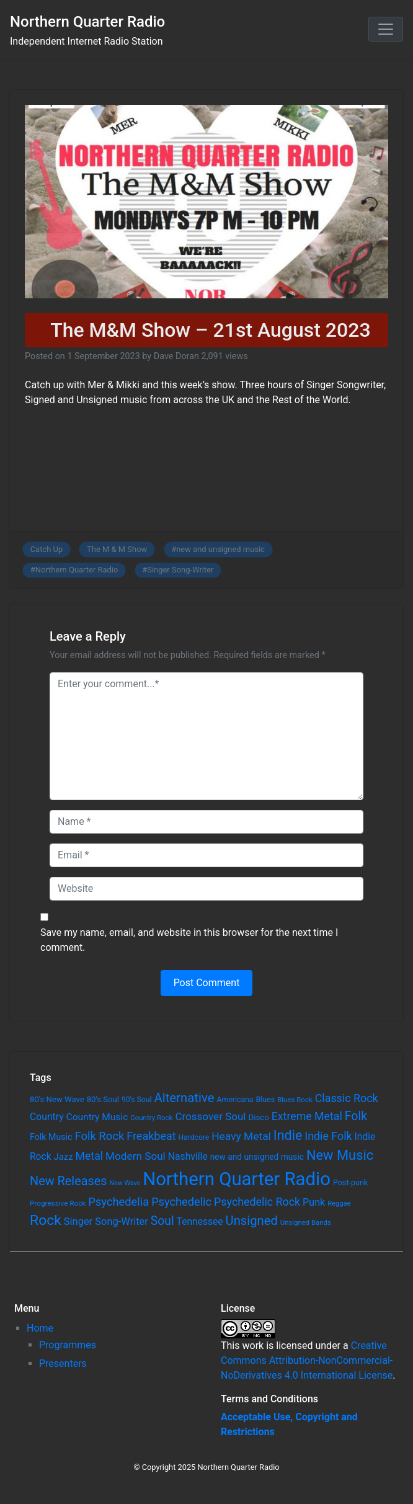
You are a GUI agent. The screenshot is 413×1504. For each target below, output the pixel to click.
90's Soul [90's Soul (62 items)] (137, 1099)
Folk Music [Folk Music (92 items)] (51, 1137)
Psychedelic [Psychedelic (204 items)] (181, 1201)
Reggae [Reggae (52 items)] (339, 1203)
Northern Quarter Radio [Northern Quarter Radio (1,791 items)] (237, 1179)
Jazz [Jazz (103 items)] (63, 1156)
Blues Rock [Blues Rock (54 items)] (295, 1099)
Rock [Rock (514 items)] (45, 1220)
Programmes (67, 1345)
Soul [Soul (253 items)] (162, 1221)
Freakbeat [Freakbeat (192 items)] (151, 1135)
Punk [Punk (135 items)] (314, 1202)
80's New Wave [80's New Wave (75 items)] (57, 1099)
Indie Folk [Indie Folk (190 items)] (328, 1135)
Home (40, 1328)
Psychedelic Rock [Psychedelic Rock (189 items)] (257, 1201)
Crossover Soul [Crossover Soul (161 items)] (210, 1116)
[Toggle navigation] (385, 29)
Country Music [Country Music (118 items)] (97, 1117)
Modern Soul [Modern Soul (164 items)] (135, 1156)
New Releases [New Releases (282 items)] (68, 1181)
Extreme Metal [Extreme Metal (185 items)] (307, 1116)
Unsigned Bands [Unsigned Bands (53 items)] (305, 1222)
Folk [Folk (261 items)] (356, 1116)
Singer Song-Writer (180, 569)
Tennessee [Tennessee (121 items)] (200, 1221)
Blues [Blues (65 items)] (265, 1099)
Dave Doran (176, 356)
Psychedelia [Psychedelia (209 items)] (118, 1201)
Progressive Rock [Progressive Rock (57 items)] (58, 1203)
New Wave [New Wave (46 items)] (125, 1183)
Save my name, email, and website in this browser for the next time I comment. (189, 940)
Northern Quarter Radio (87, 21)
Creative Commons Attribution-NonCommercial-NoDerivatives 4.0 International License (307, 1360)
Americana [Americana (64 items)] (234, 1099)
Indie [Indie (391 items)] (288, 1135)
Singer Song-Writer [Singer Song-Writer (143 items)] (106, 1221)
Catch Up (46, 549)
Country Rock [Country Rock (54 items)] (151, 1117)
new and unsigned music (220, 549)
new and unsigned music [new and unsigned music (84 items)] (257, 1157)
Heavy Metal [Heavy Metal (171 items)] (241, 1136)
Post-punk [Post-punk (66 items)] (350, 1182)
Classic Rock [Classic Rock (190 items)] (346, 1098)
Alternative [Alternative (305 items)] (184, 1097)
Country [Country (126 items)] (47, 1117)
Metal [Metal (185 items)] (89, 1156)
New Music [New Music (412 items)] (339, 1155)
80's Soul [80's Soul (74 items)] (103, 1099)
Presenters (63, 1363)
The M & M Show (117, 549)
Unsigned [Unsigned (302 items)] (252, 1220)
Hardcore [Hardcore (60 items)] (194, 1137)
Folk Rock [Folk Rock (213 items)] (99, 1136)
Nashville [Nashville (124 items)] (188, 1156)
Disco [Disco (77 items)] (258, 1117)
